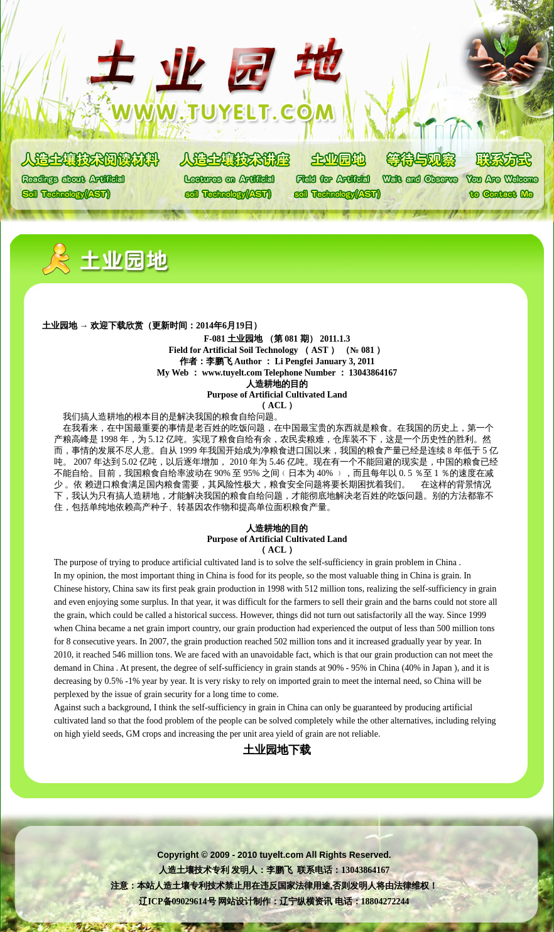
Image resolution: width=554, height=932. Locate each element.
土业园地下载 (277, 750)
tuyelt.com (281, 855)
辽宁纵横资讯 (306, 901)
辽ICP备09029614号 (177, 901)
